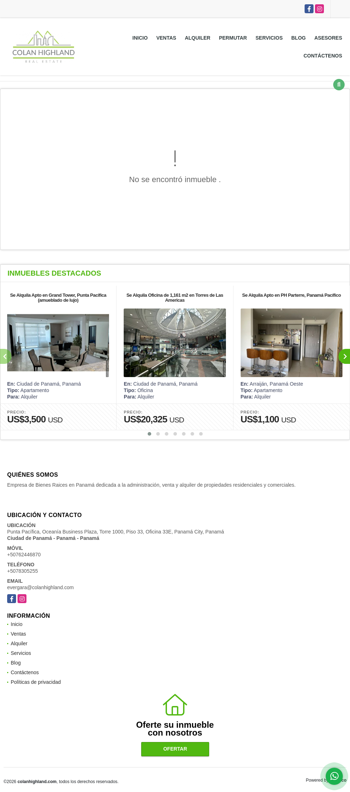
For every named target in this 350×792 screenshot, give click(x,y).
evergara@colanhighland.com (40, 587)
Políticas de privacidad (36, 682)
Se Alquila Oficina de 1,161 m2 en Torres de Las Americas (175, 297)
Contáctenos (323, 56)
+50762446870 (24, 554)
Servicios (269, 38)
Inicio (140, 38)
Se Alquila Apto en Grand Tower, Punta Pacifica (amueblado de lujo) (58, 297)
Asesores (328, 38)
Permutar (233, 38)
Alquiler (198, 38)
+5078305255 (22, 571)
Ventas (166, 38)
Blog (298, 38)
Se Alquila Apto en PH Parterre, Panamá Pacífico (291, 295)
